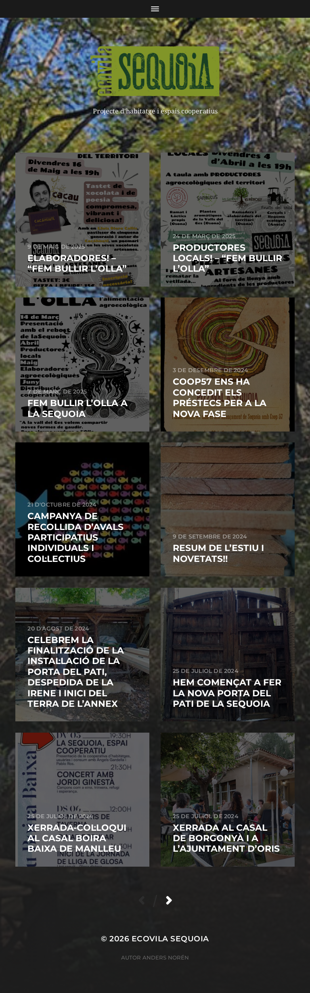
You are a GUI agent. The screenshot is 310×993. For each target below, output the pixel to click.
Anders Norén (165, 957)
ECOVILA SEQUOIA (170, 938)
